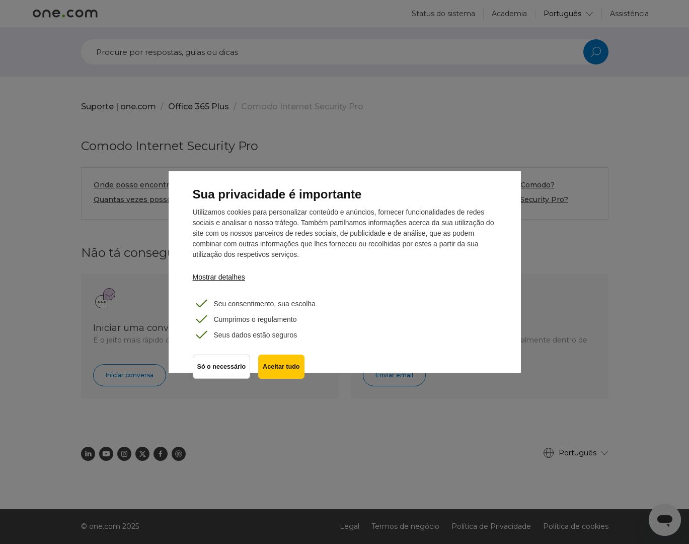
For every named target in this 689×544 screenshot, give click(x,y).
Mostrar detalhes (219, 277)
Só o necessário (221, 366)
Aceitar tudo (281, 366)
